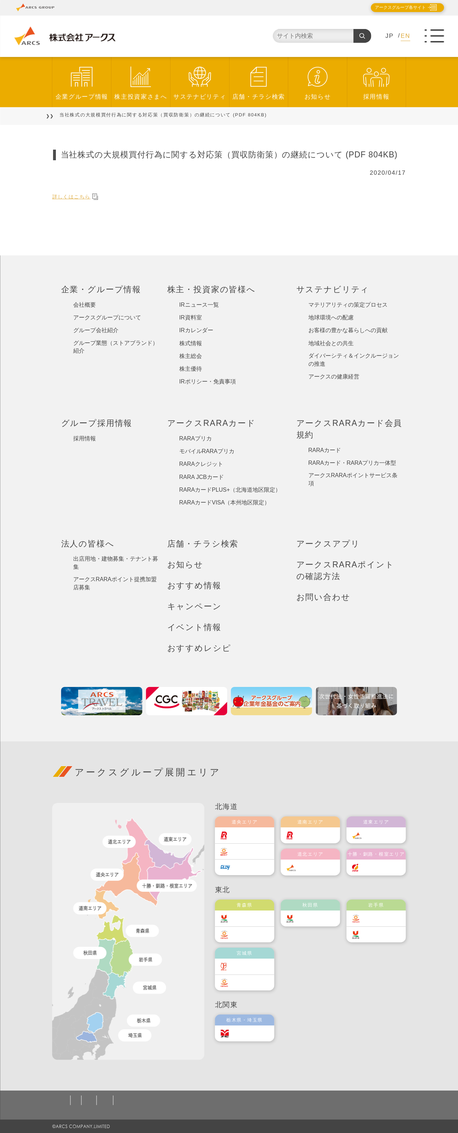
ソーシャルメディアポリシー (195, 1100)
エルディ (246, 867)
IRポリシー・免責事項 (207, 381)
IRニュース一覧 (199, 305)
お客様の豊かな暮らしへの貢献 (348, 330)
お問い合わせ (323, 597)
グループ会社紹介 (95, 330)
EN (405, 36)
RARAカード (324, 450)
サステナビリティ (199, 96)
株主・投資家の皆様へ (211, 289)
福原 (373, 867)
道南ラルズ (315, 835)
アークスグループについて (107, 317)
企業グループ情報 (82, 96)
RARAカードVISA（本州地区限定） (224, 502)
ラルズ (244, 835)
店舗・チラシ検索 (258, 96)
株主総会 (190, 356)
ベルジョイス (251, 934)
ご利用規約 (133, 1100)
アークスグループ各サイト (394, 7)
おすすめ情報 (194, 585)
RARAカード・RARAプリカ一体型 (352, 463)
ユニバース (249, 918)
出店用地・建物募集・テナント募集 (115, 563)
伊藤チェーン (251, 966)
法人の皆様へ (88, 543)
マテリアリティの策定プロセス (348, 305)
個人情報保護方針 (86, 1100)
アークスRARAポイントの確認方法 (345, 570)
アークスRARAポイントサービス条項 (353, 479)
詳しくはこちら (79, 196)
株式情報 (190, 343)
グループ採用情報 (97, 423)
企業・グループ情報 (101, 289)
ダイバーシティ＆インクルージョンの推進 (353, 360)
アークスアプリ (328, 543)
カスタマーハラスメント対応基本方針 (292, 1100)
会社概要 (84, 305)
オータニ (246, 1033)
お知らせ (318, 96)
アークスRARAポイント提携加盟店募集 (115, 583)
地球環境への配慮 (331, 317)
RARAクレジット (201, 464)
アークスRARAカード (211, 423)
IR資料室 (190, 317)
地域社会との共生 (331, 343)
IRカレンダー (196, 330)
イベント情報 (194, 627)
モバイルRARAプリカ (206, 451)
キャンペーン (194, 606)
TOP (58, 114)
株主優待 (190, 369)
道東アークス (383, 835)
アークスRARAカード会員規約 (349, 428)
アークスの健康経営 (333, 377)
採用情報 (376, 96)
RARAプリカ (195, 438)
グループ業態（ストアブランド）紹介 (115, 347)
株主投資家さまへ (140, 96)
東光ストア (249, 851)
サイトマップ (368, 1100)
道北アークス (317, 867)
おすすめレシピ (199, 648)
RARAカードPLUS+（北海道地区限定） (230, 490)
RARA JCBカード (201, 477)
